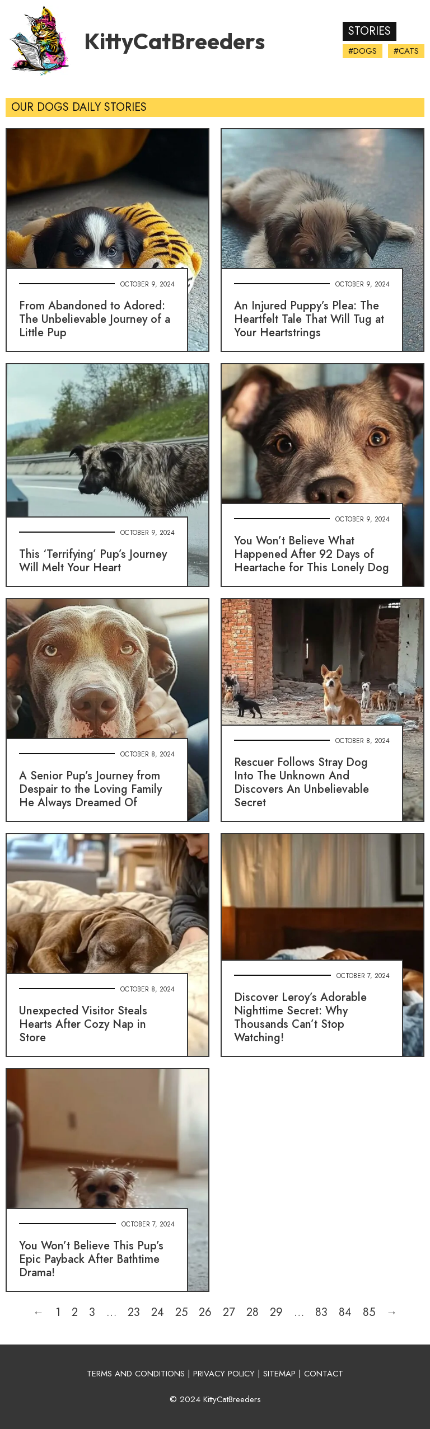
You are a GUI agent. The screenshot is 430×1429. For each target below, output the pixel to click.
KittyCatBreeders (174, 41)
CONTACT (323, 1373)
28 (252, 1312)
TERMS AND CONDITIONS (136, 1373)
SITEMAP (279, 1373)
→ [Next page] (392, 1312)
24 (157, 1312)
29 (276, 1312)
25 (181, 1312)
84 (345, 1312)
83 (321, 1312)
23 (134, 1312)
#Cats (406, 51)
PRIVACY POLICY (224, 1373)
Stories (369, 31)
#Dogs (362, 51)
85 (369, 1312)
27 (229, 1312)
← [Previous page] (38, 1312)
